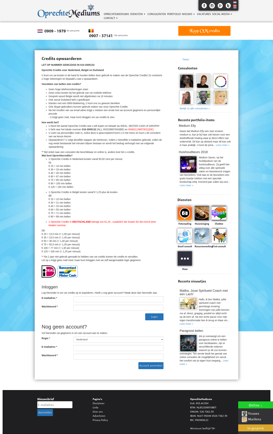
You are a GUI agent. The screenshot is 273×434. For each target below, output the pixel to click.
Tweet (185, 59)
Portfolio (174, 14)
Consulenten (156, 14)
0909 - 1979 (55, 31)
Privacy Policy (100, 420)
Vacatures (204, 14)
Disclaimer (98, 403)
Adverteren (99, 415)
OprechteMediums (116, 14)
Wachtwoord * (50, 306)
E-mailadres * (49, 298)
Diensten (136, 14)
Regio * (46, 338)
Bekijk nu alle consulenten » (195, 108)
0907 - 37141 (101, 35)
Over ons (98, 411)
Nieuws (187, 14)
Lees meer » (223, 145)
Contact (109, 18)
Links (95, 407)
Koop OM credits (204, 31)
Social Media (221, 14)
